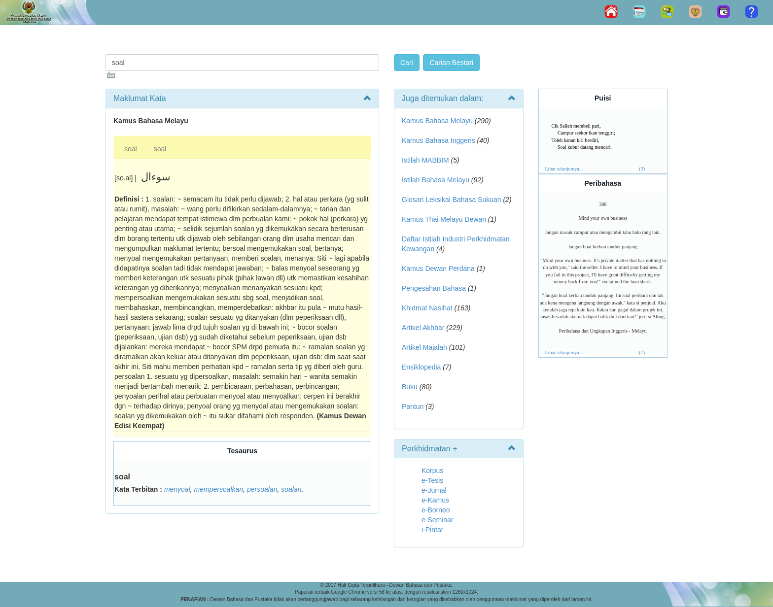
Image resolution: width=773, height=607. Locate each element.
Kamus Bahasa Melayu (438, 121)
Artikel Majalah (424, 347)
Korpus (432, 470)
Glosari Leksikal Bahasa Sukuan (451, 199)
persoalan (262, 489)
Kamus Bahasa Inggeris (438, 140)
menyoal (177, 489)
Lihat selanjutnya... (564, 168)
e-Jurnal (434, 490)
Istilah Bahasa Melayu (435, 180)
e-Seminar (438, 520)
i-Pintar (432, 530)
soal (130, 149)
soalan (291, 489)
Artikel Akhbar (423, 328)
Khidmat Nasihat (427, 308)
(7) (642, 352)
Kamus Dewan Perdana (438, 268)
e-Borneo (436, 510)
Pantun (412, 406)
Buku (410, 387)
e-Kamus (435, 500)
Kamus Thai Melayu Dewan (444, 219)
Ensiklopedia (421, 367)
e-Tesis (432, 480)
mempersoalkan (219, 489)
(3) (642, 168)
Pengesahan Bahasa (434, 288)
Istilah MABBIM (425, 160)
